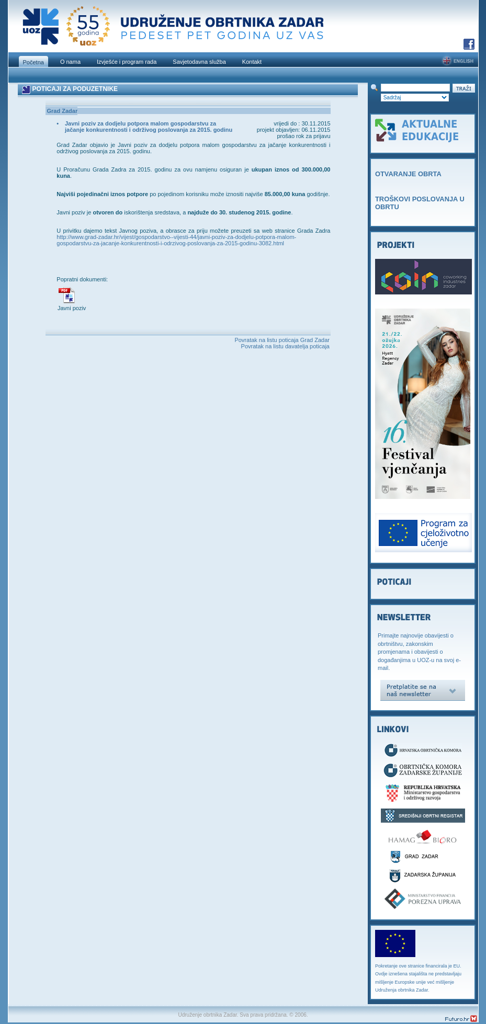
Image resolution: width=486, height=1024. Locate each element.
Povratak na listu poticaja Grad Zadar (282, 340)
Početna (33, 62)
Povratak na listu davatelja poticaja (285, 346)
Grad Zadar (62, 111)
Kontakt (252, 62)
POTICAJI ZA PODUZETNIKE (75, 89)
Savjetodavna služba (199, 62)
